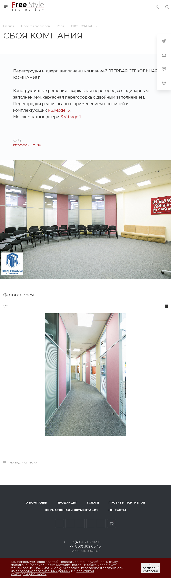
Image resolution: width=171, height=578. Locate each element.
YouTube (80, 523)
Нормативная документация (71, 510)
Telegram (70, 523)
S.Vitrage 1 (70, 116)
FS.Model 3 (59, 110)
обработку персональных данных (43, 571)
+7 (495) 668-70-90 (85, 542)
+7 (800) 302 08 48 (85, 546)
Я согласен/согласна (150, 568)
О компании (36, 502)
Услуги (93, 502)
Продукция (67, 502)
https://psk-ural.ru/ (27, 145)
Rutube (111, 523)
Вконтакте (59, 523)
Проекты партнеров (127, 502)
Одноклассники (90, 523)
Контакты (117, 510)
